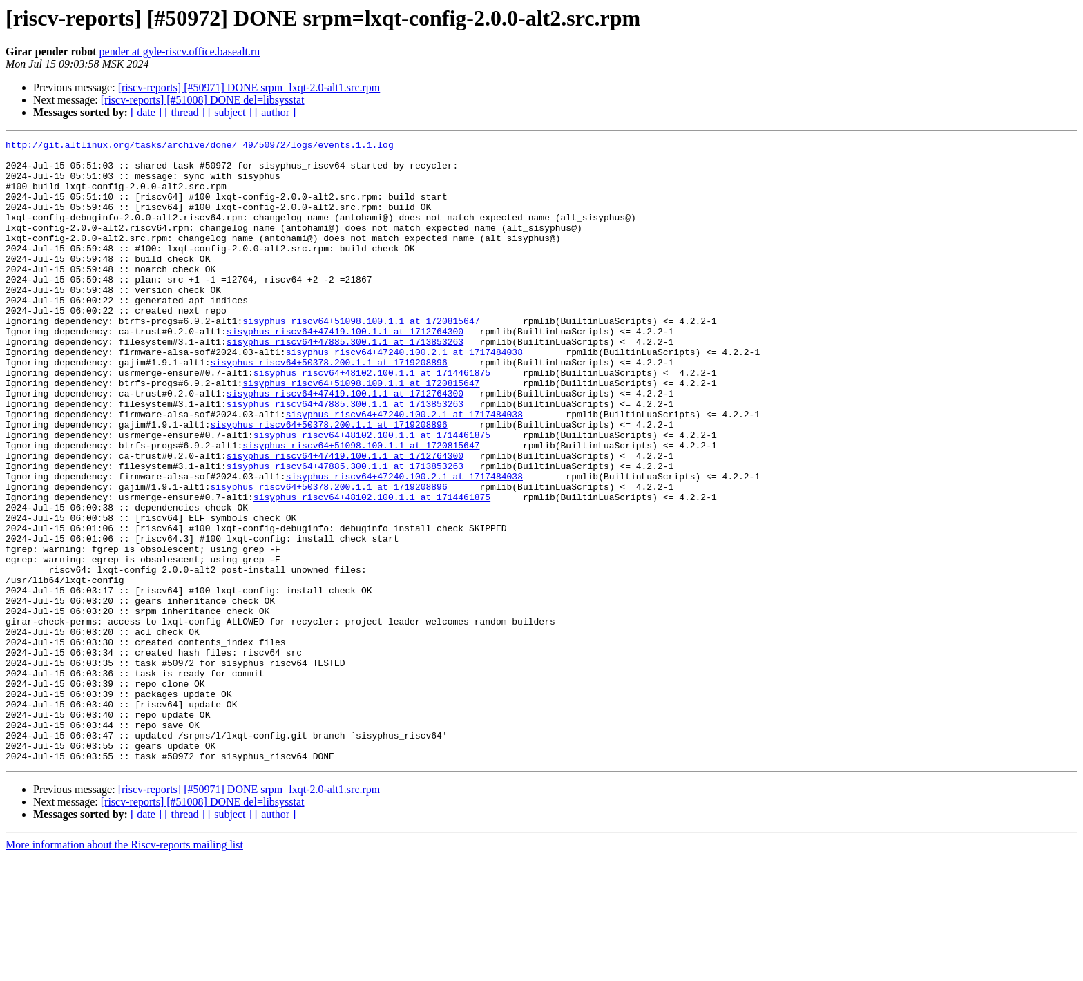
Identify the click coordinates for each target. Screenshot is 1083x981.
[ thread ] (184, 112)
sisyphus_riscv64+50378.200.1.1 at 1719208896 (328, 407)
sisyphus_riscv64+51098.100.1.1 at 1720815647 (360, 358)
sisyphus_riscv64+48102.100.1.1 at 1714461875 (371, 420)
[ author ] (275, 112)
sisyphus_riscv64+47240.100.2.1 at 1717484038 (404, 395)
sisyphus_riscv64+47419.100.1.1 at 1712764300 (345, 370)
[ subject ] (230, 112)
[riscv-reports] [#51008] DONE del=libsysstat (203, 100)
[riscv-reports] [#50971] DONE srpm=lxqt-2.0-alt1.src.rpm (249, 87)
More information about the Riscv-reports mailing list (124, 969)
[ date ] (146, 112)
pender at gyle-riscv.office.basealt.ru (179, 51)
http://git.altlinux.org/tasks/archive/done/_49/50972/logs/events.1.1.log (200, 146)
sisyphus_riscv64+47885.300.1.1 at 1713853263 (345, 383)
